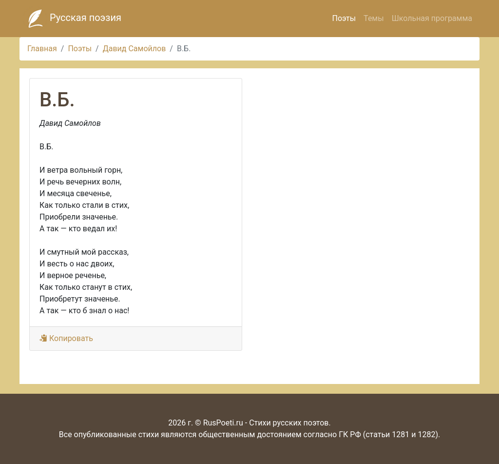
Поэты (344, 18)
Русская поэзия (72, 18)
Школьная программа (432, 18)
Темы (374, 18)
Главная (42, 48)
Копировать (66, 338)
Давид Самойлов (134, 48)
